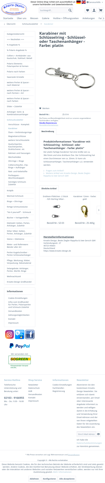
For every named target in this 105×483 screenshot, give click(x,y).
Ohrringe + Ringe (16, 161)
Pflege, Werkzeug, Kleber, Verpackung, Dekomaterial (19, 261)
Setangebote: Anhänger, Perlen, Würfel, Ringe (18, 269)
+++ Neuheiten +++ (15, 39)
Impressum (13, 323)
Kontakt (11, 319)
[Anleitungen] (89, 18)
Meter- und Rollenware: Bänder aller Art (17, 245)
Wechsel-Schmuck (15, 196)
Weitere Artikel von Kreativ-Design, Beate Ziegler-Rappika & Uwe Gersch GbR (67, 174)
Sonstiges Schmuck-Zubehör (17, 183)
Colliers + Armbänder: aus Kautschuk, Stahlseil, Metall (19, 56)
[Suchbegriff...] (56, 10)
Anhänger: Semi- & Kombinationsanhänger (17, 113)
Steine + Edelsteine (15, 239)
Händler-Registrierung (48, 123)
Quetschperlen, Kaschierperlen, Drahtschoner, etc (16, 146)
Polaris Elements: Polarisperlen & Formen (17, 64)
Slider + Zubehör (14, 106)
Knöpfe (10, 190)
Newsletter (33, 384)
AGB (30, 391)
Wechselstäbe (14, 157)
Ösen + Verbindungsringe (20, 132)
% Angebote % (13, 44)
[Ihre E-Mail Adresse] (86, 434)
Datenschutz (34, 388)
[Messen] (34, 18)
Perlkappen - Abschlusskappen (16, 176)
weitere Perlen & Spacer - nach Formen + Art (18, 91)
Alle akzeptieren (67, 478)
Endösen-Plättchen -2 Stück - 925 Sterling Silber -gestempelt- (55, 197)
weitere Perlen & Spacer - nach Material (18, 83)
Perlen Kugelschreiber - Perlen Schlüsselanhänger (19, 253)
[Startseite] (8, 18)
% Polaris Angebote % (17, 50)
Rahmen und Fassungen (19, 153)
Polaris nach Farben (16, 71)
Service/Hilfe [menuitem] (94, 2)
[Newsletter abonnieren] (98, 434)
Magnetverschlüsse (17, 136)
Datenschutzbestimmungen (89, 443)
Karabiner (12, 128)
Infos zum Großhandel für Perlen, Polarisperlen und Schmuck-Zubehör (19, 304)
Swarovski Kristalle (15, 77)
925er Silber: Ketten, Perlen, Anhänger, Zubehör (19, 232)
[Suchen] (70, 10)
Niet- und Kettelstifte (17, 171)
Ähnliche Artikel (48, 188)
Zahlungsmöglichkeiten (19, 315)
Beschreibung (47, 131)
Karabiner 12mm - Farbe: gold (84, 197)
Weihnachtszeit (14, 276)
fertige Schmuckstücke (17, 206)
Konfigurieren (49, 478)
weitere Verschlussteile (18, 140)
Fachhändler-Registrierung (59, 390)
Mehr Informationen (62, 472)
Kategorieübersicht (15, 34)
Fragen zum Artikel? (53, 170)
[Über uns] (21, 18)
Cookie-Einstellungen (18, 298)
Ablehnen (34, 478)
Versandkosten (15, 311)
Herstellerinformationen (48, 125)
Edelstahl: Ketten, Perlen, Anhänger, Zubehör (18, 224)
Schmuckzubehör (15, 120)
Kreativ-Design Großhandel (19, 282)
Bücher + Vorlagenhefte (17, 217)
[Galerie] (45, 18)
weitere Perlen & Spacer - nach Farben (18, 99)
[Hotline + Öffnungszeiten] (66, 18)
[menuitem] (56, 10)
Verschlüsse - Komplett (18, 124)
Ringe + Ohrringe (14, 201)
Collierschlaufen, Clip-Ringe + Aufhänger (18, 166)
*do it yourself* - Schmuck (19, 212)
